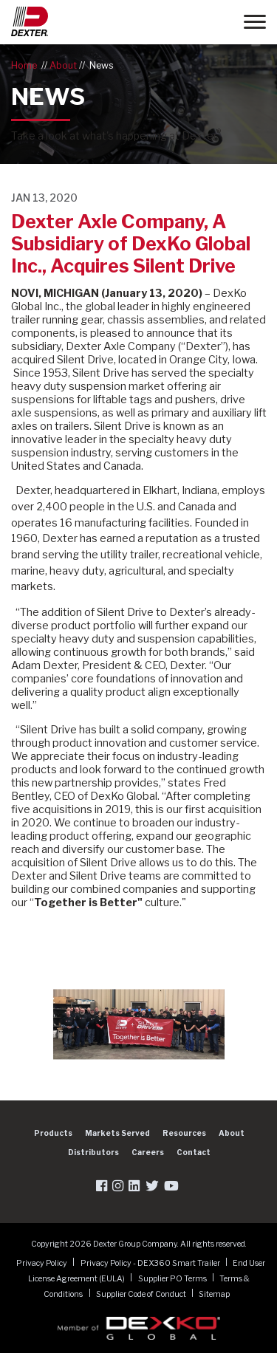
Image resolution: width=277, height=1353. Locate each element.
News (101, 65)
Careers (147, 1152)
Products (53, 1132)
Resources (184, 1132)
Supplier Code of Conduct (142, 1293)
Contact (194, 1152)
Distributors (93, 1152)
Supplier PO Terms (173, 1278)
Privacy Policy (42, 1262)
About (63, 65)
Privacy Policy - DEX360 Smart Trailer (151, 1262)
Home (24, 65)
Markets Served (117, 1132)
